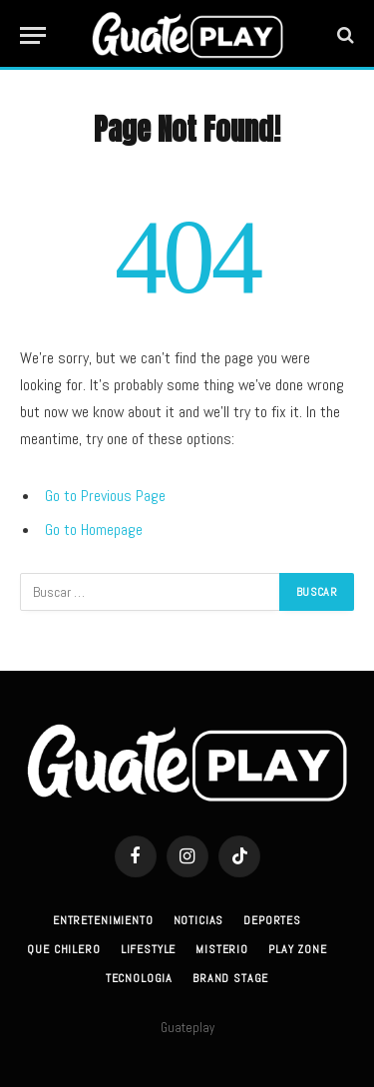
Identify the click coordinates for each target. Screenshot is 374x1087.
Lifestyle (149, 949)
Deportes (272, 920)
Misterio (221, 949)
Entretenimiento (103, 920)
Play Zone (297, 949)
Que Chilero (63, 949)
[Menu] (33, 35)
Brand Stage (230, 978)
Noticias (199, 920)
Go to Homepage (94, 529)
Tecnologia (139, 978)
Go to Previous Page (105, 495)
